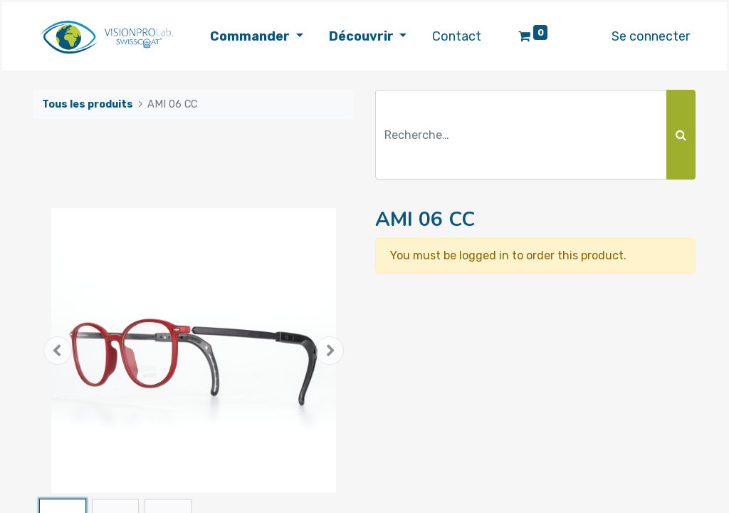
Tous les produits (87, 104)
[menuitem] (456, 36)
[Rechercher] (681, 135)
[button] (57, 350)
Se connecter (651, 36)
